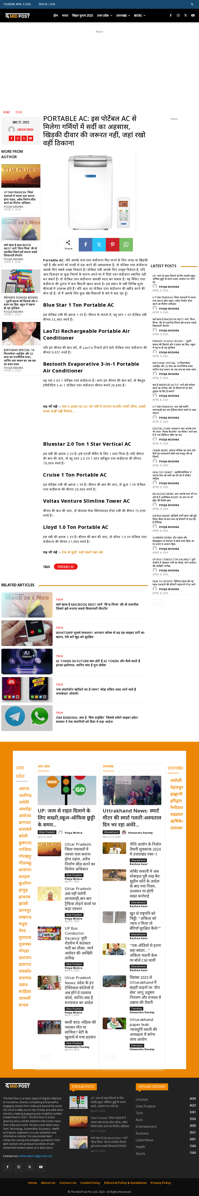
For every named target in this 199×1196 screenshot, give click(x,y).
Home (6, 112)
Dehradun (137, 1045)
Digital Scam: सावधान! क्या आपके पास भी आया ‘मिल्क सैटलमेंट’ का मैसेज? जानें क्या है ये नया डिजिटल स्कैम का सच (175, 432)
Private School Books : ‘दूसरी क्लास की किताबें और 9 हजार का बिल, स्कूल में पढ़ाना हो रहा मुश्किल (21, 303)
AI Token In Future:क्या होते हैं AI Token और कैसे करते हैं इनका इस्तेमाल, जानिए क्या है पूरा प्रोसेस (98, 663)
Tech (18, 112)
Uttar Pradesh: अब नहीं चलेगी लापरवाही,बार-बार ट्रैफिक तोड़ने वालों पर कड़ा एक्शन (174, 410)
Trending (136, 1008)
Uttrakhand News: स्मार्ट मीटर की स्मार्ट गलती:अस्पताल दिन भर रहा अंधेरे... (132, 818)
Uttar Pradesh (47, 831)
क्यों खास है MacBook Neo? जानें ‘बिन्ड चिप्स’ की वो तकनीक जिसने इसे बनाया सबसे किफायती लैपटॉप (20, 251)
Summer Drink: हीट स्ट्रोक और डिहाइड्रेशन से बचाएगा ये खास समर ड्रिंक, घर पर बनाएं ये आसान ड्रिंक (173, 541)
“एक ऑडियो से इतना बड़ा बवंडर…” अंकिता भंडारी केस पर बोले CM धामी (145, 953)
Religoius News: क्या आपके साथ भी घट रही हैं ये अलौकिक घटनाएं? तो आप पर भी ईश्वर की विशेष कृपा (175, 497)
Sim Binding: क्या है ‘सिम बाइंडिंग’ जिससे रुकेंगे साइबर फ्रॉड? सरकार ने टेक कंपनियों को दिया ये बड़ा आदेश (97, 720)
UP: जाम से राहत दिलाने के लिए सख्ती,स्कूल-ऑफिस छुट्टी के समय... (66, 818)
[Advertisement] (107, 65)
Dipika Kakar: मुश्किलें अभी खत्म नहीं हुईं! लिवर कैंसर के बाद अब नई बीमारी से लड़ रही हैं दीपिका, (175, 519)
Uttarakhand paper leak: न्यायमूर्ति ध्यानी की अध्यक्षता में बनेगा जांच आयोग (143, 1029)
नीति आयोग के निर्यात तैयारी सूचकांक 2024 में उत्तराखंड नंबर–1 (145, 849)
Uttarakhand (111, 831)
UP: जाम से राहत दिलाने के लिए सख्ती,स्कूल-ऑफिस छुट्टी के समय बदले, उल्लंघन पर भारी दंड (174, 279)
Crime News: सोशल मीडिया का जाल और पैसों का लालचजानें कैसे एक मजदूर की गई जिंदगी (174, 454)
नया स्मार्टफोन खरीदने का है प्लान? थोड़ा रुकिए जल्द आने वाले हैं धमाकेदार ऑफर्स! (96, 692)
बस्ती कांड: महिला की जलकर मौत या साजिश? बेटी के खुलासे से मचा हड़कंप (80, 1030)
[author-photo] (155, 286)
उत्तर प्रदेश (44, 767)
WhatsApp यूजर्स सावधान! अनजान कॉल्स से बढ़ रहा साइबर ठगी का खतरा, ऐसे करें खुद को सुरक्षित (100, 635)
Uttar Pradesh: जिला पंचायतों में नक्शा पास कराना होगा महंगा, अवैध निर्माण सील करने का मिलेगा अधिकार (20, 198)
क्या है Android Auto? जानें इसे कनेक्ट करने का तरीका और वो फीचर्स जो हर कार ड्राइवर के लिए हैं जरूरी (174, 388)
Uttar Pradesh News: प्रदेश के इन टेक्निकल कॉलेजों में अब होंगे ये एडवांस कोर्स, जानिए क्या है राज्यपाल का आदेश (79, 990)
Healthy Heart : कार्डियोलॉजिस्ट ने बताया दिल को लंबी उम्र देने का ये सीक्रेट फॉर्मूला (172, 476)
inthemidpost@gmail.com (35, 1156)
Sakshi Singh (25, 129)
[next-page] (161, 602)
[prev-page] (153, 602)
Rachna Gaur (139, 863)
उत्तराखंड (108, 767)
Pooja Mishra (13, 207)
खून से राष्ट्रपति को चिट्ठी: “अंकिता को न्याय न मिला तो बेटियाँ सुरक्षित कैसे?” (145, 921)
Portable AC (66, 566)
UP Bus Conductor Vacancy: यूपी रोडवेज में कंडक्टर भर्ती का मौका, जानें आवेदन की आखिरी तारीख (174, 563)
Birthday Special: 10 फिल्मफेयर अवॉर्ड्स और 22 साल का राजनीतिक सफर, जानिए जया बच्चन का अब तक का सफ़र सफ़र (20, 357)
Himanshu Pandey (77, 1047)
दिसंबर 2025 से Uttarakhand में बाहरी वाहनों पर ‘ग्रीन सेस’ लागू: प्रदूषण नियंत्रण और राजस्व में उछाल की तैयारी (145, 990)
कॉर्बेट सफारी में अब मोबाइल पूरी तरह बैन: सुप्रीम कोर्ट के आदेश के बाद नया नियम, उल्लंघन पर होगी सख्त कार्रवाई (145, 884)
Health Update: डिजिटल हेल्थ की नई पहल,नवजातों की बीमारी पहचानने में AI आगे (174, 583)
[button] (192, 4)
